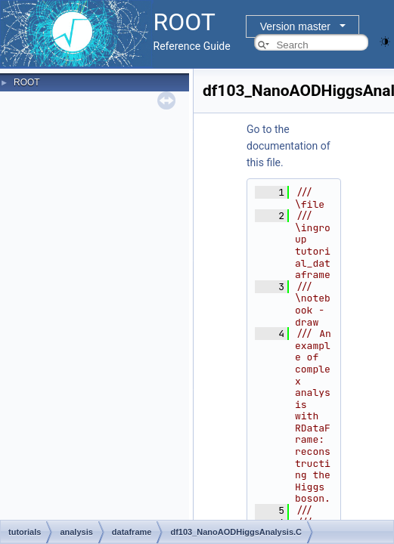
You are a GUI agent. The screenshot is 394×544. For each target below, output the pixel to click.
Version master (295, 26)
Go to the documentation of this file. (288, 145)
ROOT (27, 82)
